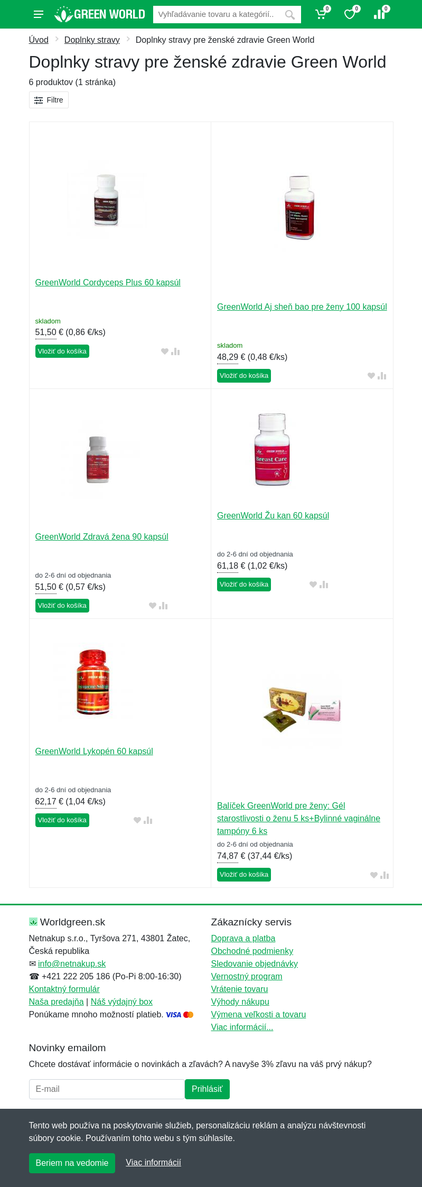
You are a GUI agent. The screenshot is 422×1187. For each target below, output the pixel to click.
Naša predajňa (56, 1001)
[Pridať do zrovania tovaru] (175, 351)
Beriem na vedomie (72, 1162)
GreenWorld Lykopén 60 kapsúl (94, 751)
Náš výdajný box (122, 1001)
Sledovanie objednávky (254, 963)
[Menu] (38, 14)
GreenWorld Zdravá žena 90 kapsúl (101, 536)
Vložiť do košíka (62, 351)
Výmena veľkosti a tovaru (258, 1014)
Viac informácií (153, 1162)
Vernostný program (247, 976)
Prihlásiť (207, 1088)
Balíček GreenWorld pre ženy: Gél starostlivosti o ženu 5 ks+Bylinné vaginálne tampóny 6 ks (298, 818)
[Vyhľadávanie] (216, 14)
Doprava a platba (243, 938)
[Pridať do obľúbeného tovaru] (165, 351)
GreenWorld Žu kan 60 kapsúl (273, 515)
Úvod (39, 39)
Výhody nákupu (240, 1001)
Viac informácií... (242, 1027)
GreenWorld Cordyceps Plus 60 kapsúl (108, 282)
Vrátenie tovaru (239, 989)
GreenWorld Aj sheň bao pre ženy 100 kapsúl (302, 306)
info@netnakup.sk (72, 963)
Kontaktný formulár (64, 989)
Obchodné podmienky (252, 951)
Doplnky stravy (92, 39)
